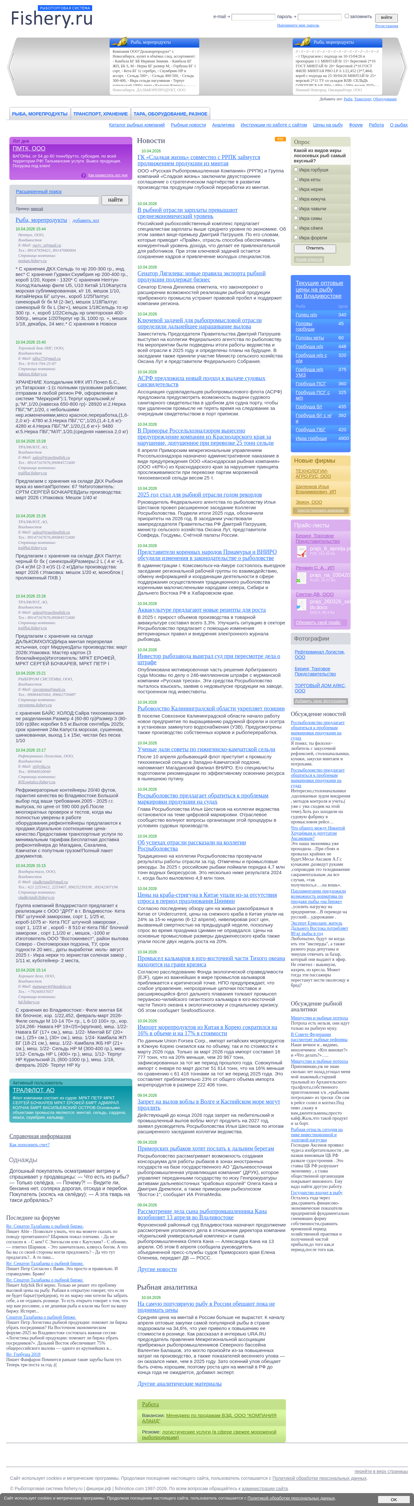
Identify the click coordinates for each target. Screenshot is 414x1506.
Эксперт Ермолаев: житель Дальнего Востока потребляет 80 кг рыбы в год (319, 928)
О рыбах (399, 124)
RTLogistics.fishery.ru (36, 781)
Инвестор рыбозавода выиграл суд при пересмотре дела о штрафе (208, 659)
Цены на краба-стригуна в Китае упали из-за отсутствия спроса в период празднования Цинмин (207, 898)
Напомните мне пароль (298, 25)
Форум (356, 124)
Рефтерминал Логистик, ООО (320, 654)
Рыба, (348, 99)
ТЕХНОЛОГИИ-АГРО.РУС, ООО (313, 473)
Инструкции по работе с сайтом (274, 124)
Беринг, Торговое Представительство (318, 538)
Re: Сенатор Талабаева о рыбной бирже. (44, 1226)
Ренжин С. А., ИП (315, 567)
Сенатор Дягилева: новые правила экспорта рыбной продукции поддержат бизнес (201, 276)
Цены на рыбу (328, 124)
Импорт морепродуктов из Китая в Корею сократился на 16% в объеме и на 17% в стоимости (207, 1030)
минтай (37, 208)
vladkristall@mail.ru (50, 881)
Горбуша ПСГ (311, 383)
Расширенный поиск (38, 191)
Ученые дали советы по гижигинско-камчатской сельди (206, 749)
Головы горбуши (305, 326)
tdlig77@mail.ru (47, 358)
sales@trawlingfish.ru (51, 457)
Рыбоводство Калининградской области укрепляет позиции (211, 709)
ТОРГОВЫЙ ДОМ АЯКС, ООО (320, 688)
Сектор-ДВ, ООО (315, 594)
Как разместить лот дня (107, 175)
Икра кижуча (312, 199)
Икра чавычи (312, 208)
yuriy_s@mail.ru (47, 245)
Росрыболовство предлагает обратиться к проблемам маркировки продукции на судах (202, 799)
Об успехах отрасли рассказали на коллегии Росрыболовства (191, 846)
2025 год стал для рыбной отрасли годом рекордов (199, 495)
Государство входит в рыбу (317, 1192)
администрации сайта (265, 1488)
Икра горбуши (313, 169)
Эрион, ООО (309, 502)
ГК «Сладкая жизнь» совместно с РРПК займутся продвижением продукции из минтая (198, 160)
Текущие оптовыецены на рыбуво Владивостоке (319, 289)
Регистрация (386, 25)
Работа (376, 124)
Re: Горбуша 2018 (23, 1354)
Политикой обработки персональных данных (319, 1478)
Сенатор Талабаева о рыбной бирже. (41, 1317)
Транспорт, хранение (100, 113)
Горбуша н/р (309, 346)
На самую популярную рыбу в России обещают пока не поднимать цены (206, 1307)
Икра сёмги (311, 228)
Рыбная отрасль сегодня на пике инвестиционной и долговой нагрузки (317, 1134)
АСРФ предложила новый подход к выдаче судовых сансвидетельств (201, 381)
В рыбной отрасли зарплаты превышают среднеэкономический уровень (187, 213)
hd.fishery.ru (28, 1001)
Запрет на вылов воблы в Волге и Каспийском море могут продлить (208, 1105)
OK (394, 1499)
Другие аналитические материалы (179, 1384)
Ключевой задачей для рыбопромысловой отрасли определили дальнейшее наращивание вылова (199, 323)
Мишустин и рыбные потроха (319, 1018)
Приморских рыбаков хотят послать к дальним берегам (205, 1149)
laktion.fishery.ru (32, 373)
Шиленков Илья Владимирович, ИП (316, 489)
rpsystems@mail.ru (49, 689)
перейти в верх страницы (381, 1471)
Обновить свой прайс (318, 622)
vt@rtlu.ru (41, 766)
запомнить (359, 16)
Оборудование (385, 99)
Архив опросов (309, 259)
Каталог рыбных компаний (137, 124)
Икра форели (313, 237)
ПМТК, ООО (29, 148)
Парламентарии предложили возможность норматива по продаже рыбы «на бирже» (318, 896)
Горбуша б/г (309, 406)
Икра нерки (311, 189)
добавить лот (85, 220)
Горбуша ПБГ (311, 429)
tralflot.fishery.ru (32, 472)
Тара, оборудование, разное (170, 113)
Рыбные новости (188, 124)
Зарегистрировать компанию (320, 510)
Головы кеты (310, 337)
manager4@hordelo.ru (52, 986)
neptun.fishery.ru (32, 260)
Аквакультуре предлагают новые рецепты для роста (201, 610)
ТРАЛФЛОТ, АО (33, 1090)
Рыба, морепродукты (40, 113)
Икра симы (310, 218)
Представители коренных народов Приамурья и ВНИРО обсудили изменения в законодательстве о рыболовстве (207, 555)
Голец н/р (306, 314)
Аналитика (223, 124)
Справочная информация (40, 1136)
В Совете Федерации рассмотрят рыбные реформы (319, 1037)
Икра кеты (310, 179)
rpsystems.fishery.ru (35, 704)
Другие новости (157, 1269)
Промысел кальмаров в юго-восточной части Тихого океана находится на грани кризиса (211, 961)
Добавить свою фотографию (320, 701)
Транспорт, (363, 99)
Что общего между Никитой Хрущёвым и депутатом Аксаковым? (318, 833)
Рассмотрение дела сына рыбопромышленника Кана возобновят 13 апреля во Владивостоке (202, 1214)
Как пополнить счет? (29, 1144)
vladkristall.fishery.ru (36, 897)
